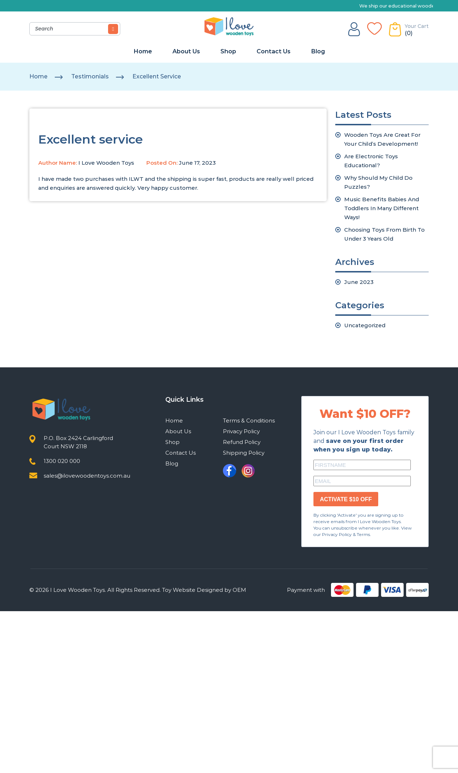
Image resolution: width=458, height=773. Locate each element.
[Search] (113, 29)
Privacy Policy (241, 431)
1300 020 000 (62, 461)
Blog (318, 51)
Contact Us (274, 51)
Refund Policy (241, 442)
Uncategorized (364, 325)
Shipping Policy (243, 452)
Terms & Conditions (249, 420)
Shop (228, 51)
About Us (186, 51)
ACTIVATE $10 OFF (346, 499)
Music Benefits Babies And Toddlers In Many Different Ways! (381, 208)
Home (142, 51)
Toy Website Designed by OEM (204, 589)
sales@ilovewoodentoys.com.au (87, 475)
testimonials (90, 76)
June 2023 (359, 282)
